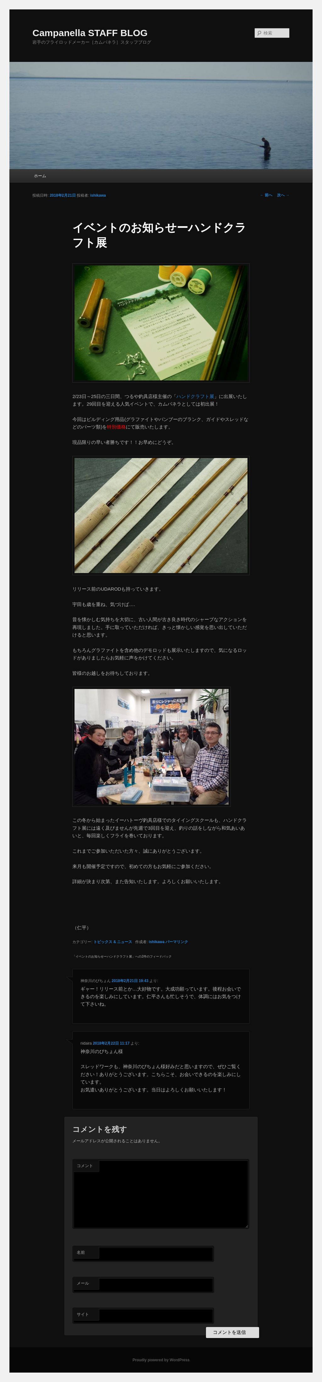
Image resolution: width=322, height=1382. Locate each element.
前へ (266, 195)
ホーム (40, 175)
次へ (283, 195)
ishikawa (98, 195)
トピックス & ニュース (112, 942)
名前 (81, 1252)
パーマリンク (176, 942)
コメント (85, 1165)
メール (83, 1283)
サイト (83, 1314)
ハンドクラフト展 (195, 396)
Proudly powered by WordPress (160, 1360)
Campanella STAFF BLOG (89, 33)
